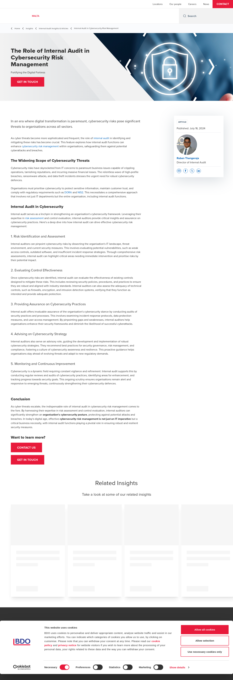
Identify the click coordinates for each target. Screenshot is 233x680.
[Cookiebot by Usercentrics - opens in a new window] (22, 673)
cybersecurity (30, 146)
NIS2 (80, 192)
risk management (48, 146)
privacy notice (67, 651)
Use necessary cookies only (205, 657)
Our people (175, 4)
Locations (158, 4)
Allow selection (204, 646)
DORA (68, 192)
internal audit (101, 138)
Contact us (27, 448)
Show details (177, 673)
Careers (192, 4)
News (206, 4)
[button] (223, 4)
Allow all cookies (204, 635)
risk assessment (34, 218)
